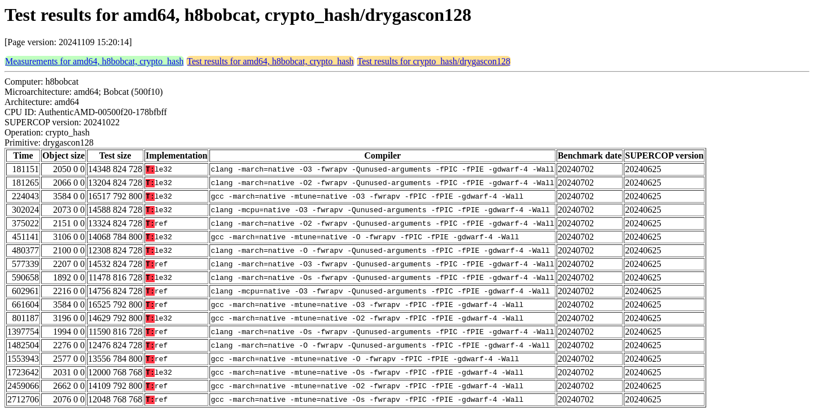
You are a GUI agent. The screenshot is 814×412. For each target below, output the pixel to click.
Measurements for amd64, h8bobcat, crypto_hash (94, 61)
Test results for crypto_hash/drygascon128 (433, 61)
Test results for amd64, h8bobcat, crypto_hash (270, 61)
